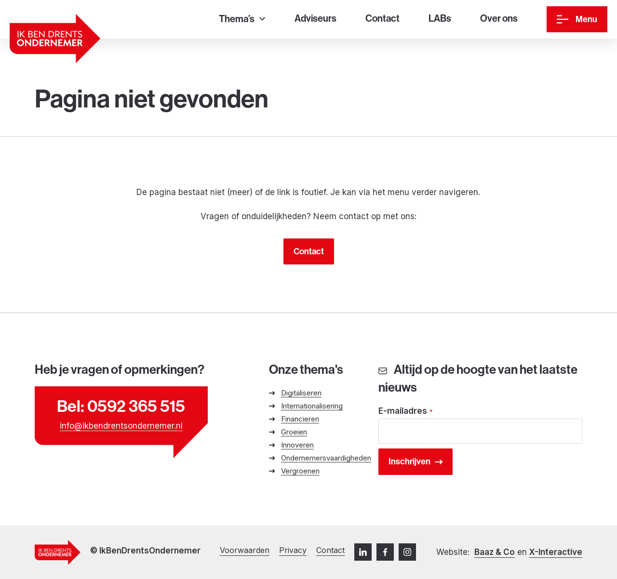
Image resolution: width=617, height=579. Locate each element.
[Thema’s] (242, 19)
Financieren (300, 418)
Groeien (294, 431)
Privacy (293, 550)
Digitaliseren (301, 392)
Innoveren (297, 444)
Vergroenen (300, 470)
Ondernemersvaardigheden (326, 457)
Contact (309, 251)
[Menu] (577, 19)
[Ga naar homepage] (55, 38)
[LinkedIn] (363, 552)
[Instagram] (407, 552)
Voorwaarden (244, 550)
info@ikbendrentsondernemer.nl (121, 426)
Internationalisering (312, 405)
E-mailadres (405, 411)
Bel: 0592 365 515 (121, 406)
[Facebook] (385, 552)
